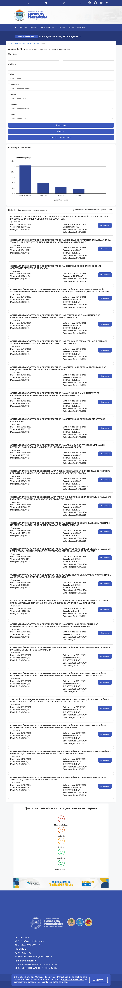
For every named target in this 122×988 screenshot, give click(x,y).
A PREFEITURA (23, 27)
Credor (12, 94)
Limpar (61, 131)
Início (10, 43)
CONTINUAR (98, 980)
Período (12, 54)
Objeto (12, 64)
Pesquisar (61, 125)
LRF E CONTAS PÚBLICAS (47, 27)
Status (11, 114)
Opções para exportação (61, 137)
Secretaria (13, 84)
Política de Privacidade (73, 979)
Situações (13, 104)
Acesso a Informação (23, 43)
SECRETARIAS (61, 27)
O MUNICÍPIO (33, 27)
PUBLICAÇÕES (81, 27)
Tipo (11, 74)
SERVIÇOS (71, 27)
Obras (36, 43)
